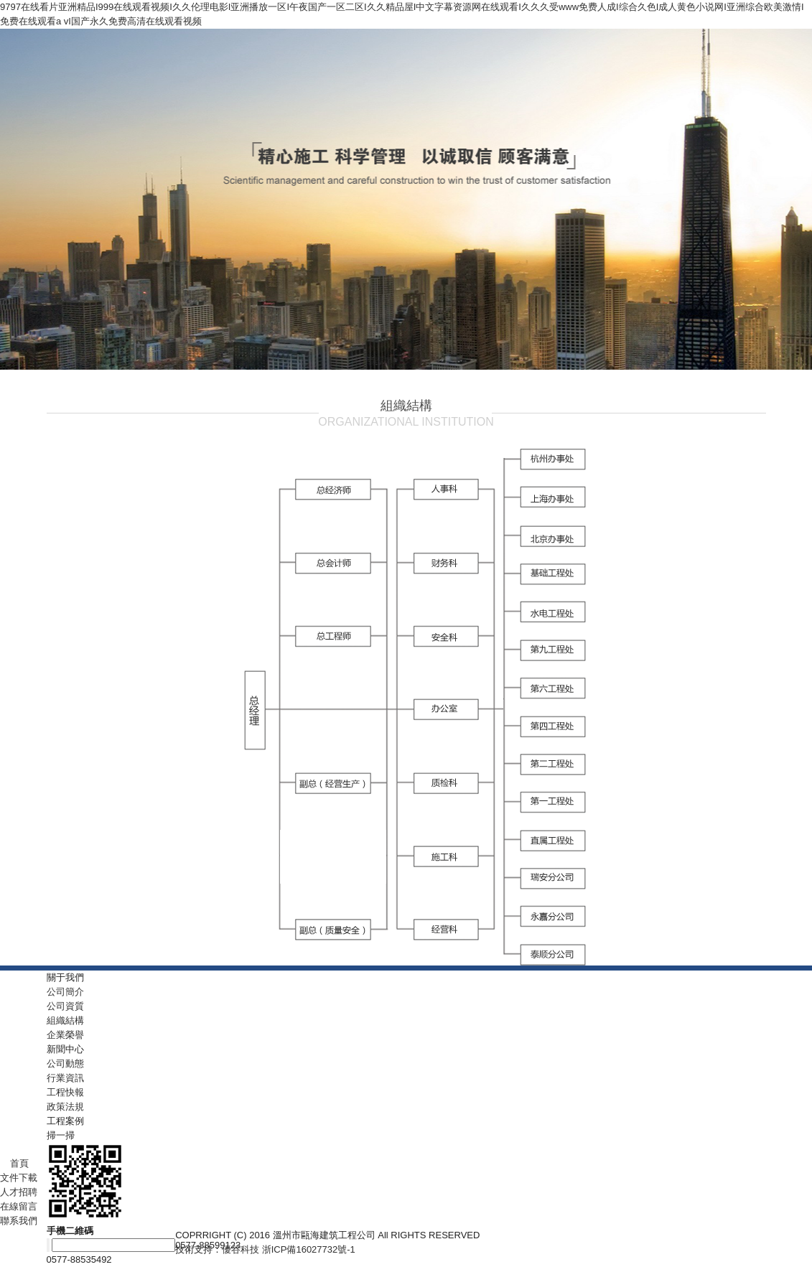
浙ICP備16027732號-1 (308, 1249)
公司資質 (65, 1006)
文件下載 (18, 1177)
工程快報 (65, 1092)
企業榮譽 (65, 1034)
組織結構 (65, 1020)
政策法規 (65, 1106)
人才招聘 (18, 1192)
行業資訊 (65, 1077)
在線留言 (18, 1206)
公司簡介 (65, 991)
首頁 (14, 1163)
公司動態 (65, 1063)
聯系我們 (18, 1220)
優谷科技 (240, 1249)
